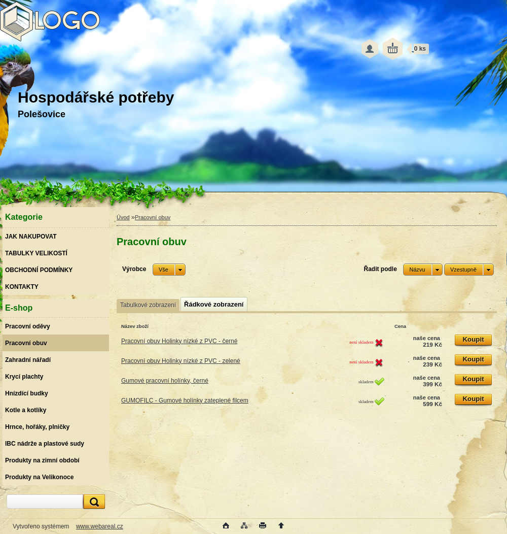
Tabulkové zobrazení (148, 305)
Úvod (123, 217)
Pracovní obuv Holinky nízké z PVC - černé (179, 341)
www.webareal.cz (99, 526)
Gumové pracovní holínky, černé (164, 380)
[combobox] (422, 269)
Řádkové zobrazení (213, 304)
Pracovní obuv (152, 217)
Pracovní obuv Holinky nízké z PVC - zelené (180, 360)
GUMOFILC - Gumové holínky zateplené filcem (184, 400)
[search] (92, 501)
